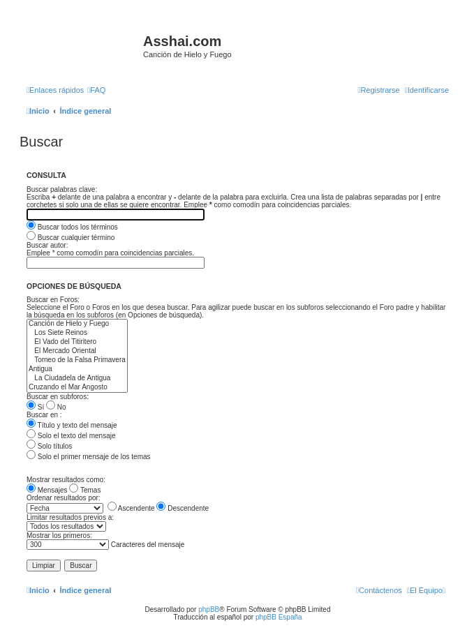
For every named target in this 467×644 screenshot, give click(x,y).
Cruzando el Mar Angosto (77, 387)
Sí (35, 407)
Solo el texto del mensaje (71, 436)
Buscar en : (44, 415)
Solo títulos (49, 446)
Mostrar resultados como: (66, 480)
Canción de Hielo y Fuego (77, 324)
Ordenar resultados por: (64, 498)
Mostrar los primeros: (59, 535)
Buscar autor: (47, 245)
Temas (85, 490)
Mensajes (47, 490)
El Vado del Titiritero (77, 342)
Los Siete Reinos (77, 333)
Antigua (77, 369)
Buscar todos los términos (72, 227)
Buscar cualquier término (70, 237)
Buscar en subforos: (58, 396)
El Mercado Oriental (77, 351)
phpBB (208, 609)
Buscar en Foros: (53, 300)
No (56, 407)
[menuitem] (96, 90)
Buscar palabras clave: (62, 189)
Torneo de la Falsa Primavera (77, 360)
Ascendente (131, 508)
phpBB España (278, 617)
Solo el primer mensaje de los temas (89, 456)
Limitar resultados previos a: (70, 517)
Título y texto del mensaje (72, 425)
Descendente (182, 508)
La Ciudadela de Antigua (77, 378)
